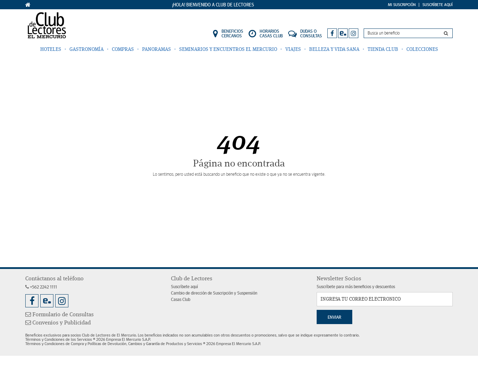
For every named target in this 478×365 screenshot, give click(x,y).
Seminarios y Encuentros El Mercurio (228, 49)
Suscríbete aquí (184, 287)
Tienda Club (383, 49)
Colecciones (422, 49)
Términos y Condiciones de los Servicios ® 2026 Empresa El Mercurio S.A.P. (88, 339)
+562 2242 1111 (41, 287)
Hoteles (50, 49)
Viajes (293, 49)
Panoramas (156, 49)
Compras (123, 49)
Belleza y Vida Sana (334, 49)
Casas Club (180, 299)
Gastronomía (86, 49)
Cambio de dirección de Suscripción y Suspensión (214, 293)
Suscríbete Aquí (437, 4)
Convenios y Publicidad (58, 323)
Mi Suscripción (402, 4)
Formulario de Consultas (59, 315)
